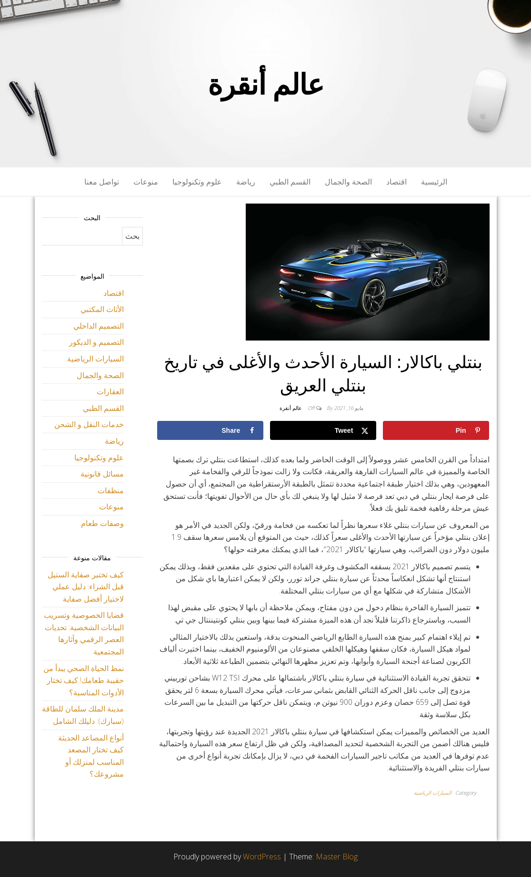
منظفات (111, 490)
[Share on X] (323, 430)
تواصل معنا (101, 181)
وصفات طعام (102, 523)
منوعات (145, 181)
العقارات (110, 391)
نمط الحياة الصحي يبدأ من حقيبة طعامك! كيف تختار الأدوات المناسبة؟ (83, 680)
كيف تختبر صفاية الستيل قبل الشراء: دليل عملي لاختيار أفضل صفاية (86, 586)
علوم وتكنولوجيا (197, 181)
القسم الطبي (290, 181)
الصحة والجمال (348, 181)
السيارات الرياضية (432, 792)
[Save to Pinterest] (436, 430)
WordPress (262, 856)
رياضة (245, 181)
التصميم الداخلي (98, 326)
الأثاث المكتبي (102, 309)
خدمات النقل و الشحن (89, 424)
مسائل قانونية (102, 473)
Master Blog (337, 856)
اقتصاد (396, 181)
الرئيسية (434, 181)
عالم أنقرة (266, 83)
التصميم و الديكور (96, 342)
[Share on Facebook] (210, 430)
